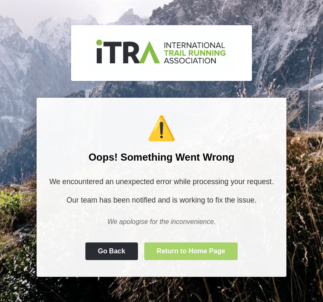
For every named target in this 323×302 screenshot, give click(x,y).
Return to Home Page (191, 251)
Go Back (111, 251)
